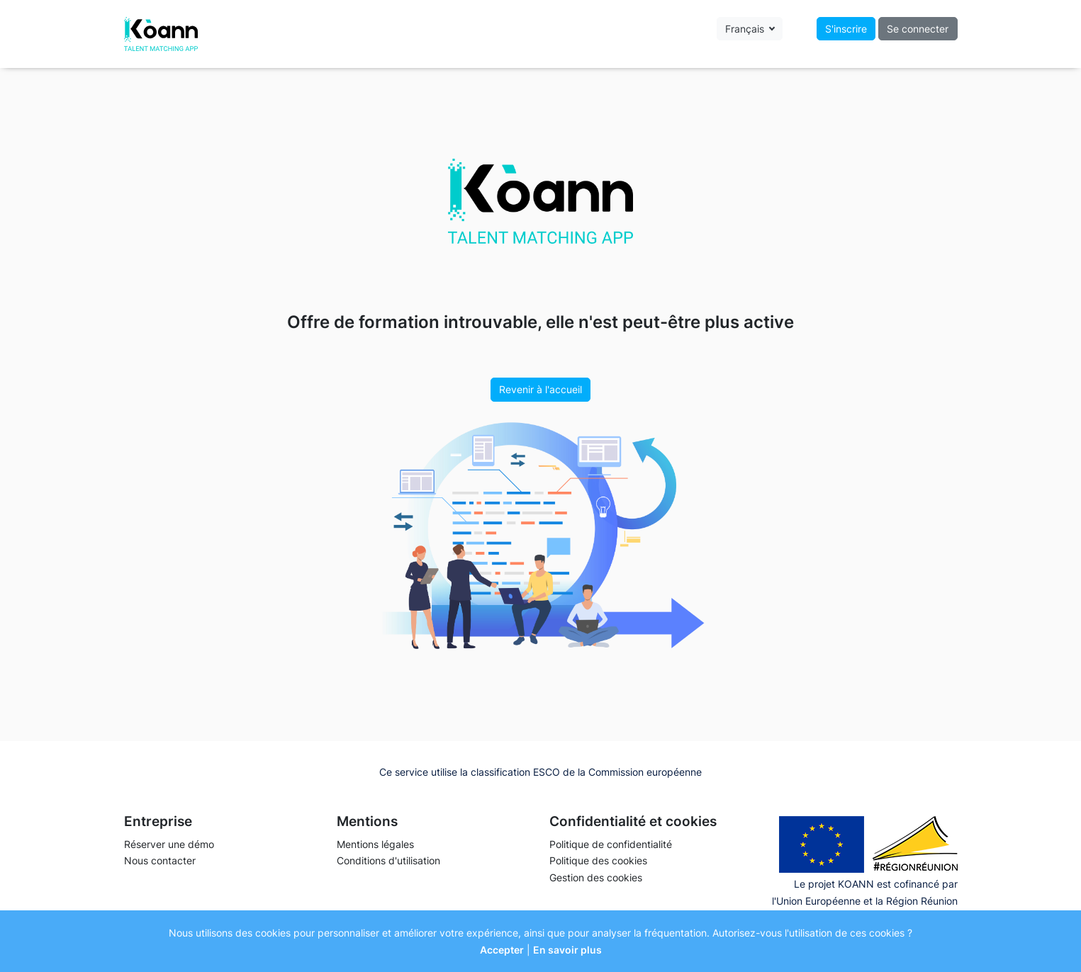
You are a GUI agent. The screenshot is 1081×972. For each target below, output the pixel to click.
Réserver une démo (169, 844)
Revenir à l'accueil (540, 389)
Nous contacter (160, 860)
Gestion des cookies (595, 877)
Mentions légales (375, 844)
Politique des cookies (598, 860)
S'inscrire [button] (846, 29)
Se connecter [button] (917, 29)
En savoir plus (567, 950)
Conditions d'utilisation (388, 860)
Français (746, 29)
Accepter (502, 950)
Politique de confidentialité (610, 844)
